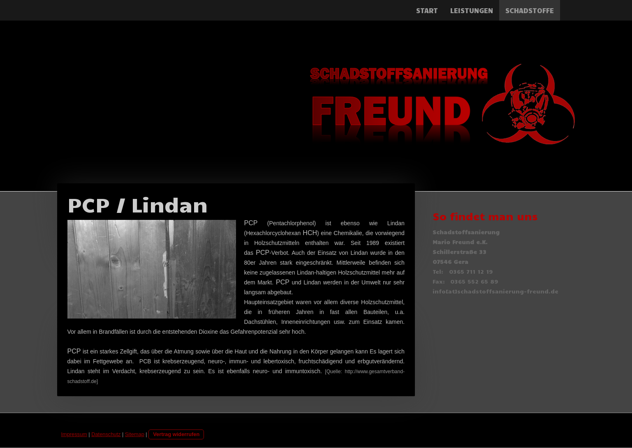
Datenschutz (105, 434)
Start (427, 10)
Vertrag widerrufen (176, 434)
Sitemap (134, 434)
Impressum (74, 434)
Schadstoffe (529, 10)
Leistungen (471, 10)
